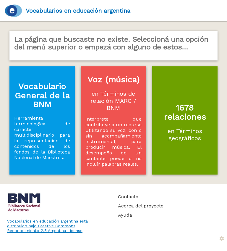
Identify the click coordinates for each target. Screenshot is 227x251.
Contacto (128, 196)
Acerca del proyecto (140, 206)
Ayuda (125, 215)
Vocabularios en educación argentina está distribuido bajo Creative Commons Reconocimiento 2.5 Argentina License (47, 226)
